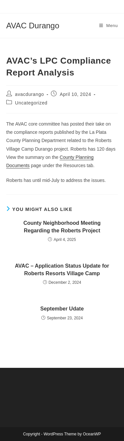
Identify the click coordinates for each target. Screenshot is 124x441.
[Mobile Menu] (108, 25)
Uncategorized (31, 102)
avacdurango (29, 94)
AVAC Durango (33, 25)
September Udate (62, 308)
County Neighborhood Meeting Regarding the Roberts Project (62, 226)
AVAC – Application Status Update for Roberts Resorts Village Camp (62, 269)
